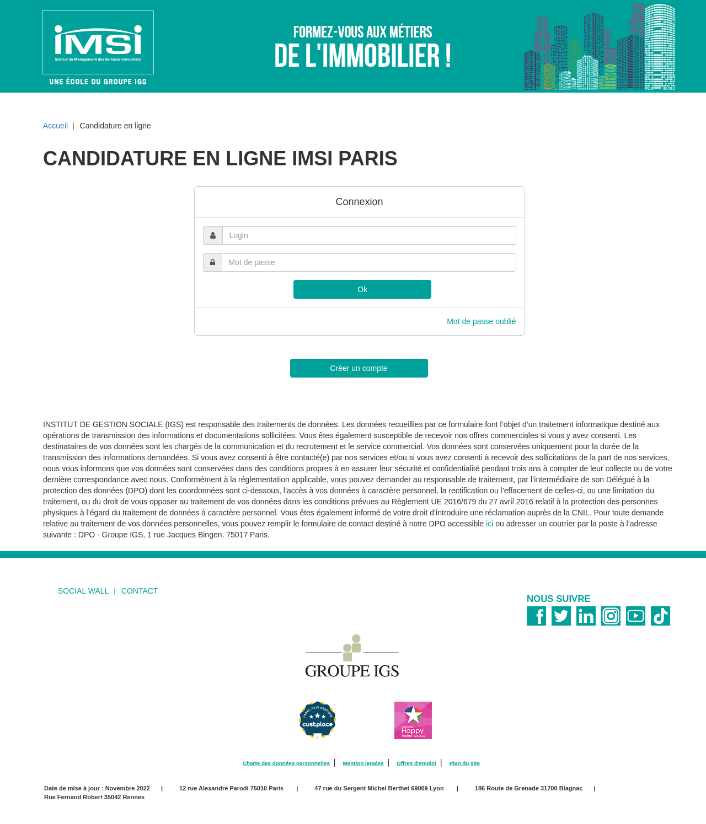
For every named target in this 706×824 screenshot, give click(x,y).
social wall (83, 590)
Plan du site (465, 763)
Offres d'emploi (416, 763)
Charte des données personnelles (286, 763)
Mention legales (363, 763)
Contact (139, 590)
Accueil (55, 125)
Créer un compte (358, 368)
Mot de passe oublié (481, 321)
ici (489, 523)
